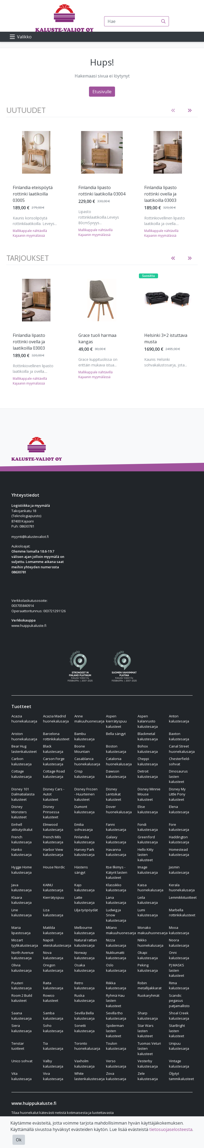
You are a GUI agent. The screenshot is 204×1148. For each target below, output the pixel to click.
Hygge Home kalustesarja (21, 870)
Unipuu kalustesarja (179, 1046)
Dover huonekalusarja (119, 809)
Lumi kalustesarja (148, 913)
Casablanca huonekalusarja (87, 761)
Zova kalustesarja (116, 1076)
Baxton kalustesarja (179, 736)
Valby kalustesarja (53, 1064)
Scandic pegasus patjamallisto (179, 1000)
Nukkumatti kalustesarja (116, 955)
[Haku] (163, 21)
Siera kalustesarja (21, 1028)
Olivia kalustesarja (21, 968)
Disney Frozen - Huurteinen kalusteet (85, 794)
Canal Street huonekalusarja (182, 749)
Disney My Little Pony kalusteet (177, 794)
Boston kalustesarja (116, 749)
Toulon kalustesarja (116, 1046)
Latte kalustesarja (84, 900)
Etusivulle (102, 92)
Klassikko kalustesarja (116, 888)
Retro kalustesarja (84, 986)
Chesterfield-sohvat (179, 761)
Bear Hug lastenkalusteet (24, 749)
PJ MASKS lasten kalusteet (176, 970)
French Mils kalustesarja (53, 840)
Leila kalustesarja (148, 900)
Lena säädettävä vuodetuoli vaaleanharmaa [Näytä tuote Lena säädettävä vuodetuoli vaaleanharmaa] (160, 194)
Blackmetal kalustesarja (148, 736)
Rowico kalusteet (50, 998)
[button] (173, 110)
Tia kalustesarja (53, 1046)
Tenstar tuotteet (17, 1046)
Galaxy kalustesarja (116, 840)
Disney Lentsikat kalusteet (113, 794)
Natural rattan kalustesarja (85, 943)
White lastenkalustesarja (89, 1076)
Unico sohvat (21, 1061)
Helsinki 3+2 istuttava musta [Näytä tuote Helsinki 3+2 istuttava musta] (165, 338)
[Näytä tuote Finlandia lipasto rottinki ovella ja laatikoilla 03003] (36, 152)
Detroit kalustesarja (148, 774)
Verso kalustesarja (116, 1064)
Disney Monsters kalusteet (19, 811)
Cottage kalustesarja (21, 774)
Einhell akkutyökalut (21, 827)
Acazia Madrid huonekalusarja (56, 719)
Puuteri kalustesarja (21, 986)
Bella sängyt (116, 733)
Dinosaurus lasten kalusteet (178, 776)
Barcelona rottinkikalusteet (56, 736)
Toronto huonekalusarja (87, 1046)
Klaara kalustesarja (21, 900)
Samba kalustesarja (53, 1016)
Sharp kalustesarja (148, 1016)
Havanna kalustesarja (116, 852)
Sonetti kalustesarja (84, 1028)
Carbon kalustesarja (21, 761)
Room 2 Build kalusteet (21, 998)
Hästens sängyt (81, 870)
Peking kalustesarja (148, 968)
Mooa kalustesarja (179, 930)
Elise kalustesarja (148, 809)
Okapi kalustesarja (148, 955)
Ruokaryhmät (148, 995)
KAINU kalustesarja (53, 888)
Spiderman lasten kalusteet (115, 1030)
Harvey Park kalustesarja (84, 852)
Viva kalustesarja (53, 1076)
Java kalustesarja (21, 888)
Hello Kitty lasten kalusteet (146, 854)
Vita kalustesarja (21, 1076)
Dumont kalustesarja (84, 809)
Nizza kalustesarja (116, 943)
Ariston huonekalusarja (24, 736)
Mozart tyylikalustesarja (24, 943)
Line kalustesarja (21, 913)
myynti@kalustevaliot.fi (30, 536)
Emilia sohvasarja (83, 827)
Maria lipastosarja (21, 930)
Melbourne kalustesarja (84, 930)
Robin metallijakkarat (150, 986)
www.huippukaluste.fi (28, 625)
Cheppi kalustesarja (148, 761)
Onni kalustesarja (179, 955)
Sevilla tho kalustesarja (116, 1016)
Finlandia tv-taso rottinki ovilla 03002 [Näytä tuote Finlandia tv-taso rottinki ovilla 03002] (98, 191)
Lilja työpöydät (86, 910)
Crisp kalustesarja (84, 774)
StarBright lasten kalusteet (177, 1030)
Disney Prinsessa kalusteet (51, 811)
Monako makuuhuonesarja (153, 930)
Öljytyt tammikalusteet (181, 1076)
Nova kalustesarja (53, 955)
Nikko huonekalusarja (150, 943)
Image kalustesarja (148, 870)
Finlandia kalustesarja (84, 840)
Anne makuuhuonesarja (89, 719)
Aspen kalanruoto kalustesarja (148, 721)
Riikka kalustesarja (116, 986)
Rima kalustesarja (179, 986)
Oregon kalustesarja (53, 968)
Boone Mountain (82, 749)
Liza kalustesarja (53, 913)
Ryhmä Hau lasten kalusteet (115, 1000)
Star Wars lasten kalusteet (146, 1030)
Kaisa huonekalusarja (150, 888)
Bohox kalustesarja (148, 749)
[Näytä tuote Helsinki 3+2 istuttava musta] (167, 300)
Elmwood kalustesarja (53, 827)
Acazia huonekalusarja (24, 719)
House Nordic (54, 867)
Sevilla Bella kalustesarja (84, 1016)
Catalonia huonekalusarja (119, 761)
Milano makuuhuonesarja (121, 930)
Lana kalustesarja (116, 900)
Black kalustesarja (53, 749)
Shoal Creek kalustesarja (179, 1016)
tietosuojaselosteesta (170, 1129)
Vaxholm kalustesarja (84, 1064)
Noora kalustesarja (179, 943)
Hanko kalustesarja (21, 852)
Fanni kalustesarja (116, 827)
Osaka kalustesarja (84, 968)
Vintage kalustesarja (179, 1064)
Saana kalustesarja (21, 1016)
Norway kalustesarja (84, 955)
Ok (19, 1140)
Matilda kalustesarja (53, 930)
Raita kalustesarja (53, 986)
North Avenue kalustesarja (22, 955)
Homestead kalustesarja (179, 852)
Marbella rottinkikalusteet (182, 913)
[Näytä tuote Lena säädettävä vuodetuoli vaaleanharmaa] (167, 152)
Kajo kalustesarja (84, 888)
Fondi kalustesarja (148, 827)
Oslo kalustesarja (116, 968)
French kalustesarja (21, 840)
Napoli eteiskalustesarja (57, 943)
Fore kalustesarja (179, 827)
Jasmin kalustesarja (179, 870)
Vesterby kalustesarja (148, 1064)
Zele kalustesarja (148, 1076)
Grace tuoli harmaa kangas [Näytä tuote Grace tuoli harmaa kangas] (97, 338)
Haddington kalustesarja (179, 840)
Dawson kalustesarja (116, 774)
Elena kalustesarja (179, 809)
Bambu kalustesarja (84, 736)
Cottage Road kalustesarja (54, 774)
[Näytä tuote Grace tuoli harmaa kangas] (101, 300)
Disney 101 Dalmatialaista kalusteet (23, 794)
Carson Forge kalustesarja (54, 761)
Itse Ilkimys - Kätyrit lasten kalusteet (116, 872)
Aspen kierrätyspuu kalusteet (116, 721)
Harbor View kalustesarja (53, 852)
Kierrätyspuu (53, 897)
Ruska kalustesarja (84, 998)
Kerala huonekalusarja (182, 888)
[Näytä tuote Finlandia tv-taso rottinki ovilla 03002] (101, 152)
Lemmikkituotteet (183, 897)
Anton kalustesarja (179, 719)
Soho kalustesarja (53, 1028)
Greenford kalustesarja (148, 840)
